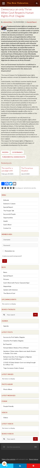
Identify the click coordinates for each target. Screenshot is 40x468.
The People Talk (8, 211)
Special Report (32, 22)
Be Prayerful (7, 344)
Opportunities (8, 218)
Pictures (6, 279)
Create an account (7, 256)
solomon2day (7, 22)
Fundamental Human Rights (13, 157)
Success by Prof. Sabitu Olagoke (14, 337)
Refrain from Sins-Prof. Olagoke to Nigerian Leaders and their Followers (17, 358)
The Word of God (9, 293)
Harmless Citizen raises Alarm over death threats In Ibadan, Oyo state (19, 352)
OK (4, 261)
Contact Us (7, 228)
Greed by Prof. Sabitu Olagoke (13, 341)
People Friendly (8, 406)
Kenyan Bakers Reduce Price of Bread (15, 348)
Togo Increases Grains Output (13, 368)
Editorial (6, 200)
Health (5, 221)
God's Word (7, 225)
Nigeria (5, 152)
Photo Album (7, 389)
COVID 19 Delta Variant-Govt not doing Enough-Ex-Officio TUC (19, 363)
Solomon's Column (9, 203)
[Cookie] (4, 463)
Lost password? (17, 256)
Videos (5, 417)
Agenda (6, 326)
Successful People (9, 214)
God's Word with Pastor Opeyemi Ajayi (16, 283)
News (5, 272)
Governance (17, 152)
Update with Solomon (10, 290)
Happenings (7, 286)
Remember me (8, 251)
